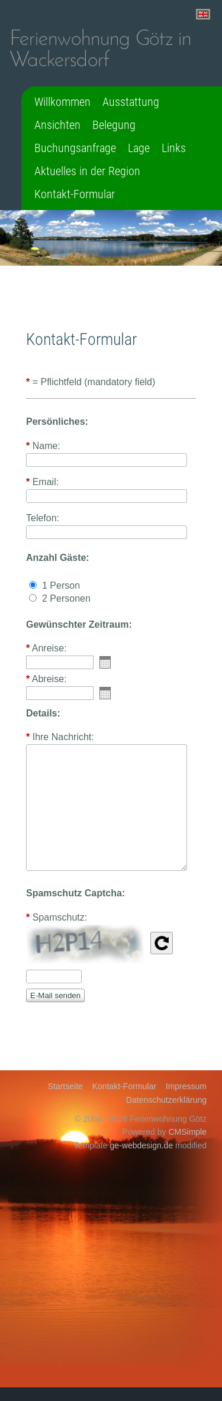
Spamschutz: (56, 917)
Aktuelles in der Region (87, 171)
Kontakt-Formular (74, 194)
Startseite (65, 1086)
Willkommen (62, 102)
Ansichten (57, 125)
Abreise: (46, 679)
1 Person (61, 585)
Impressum (186, 1086)
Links (174, 148)
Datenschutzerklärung (166, 1100)
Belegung (114, 125)
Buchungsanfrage (75, 148)
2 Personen (66, 598)
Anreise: (46, 648)
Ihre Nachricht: (60, 737)
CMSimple (187, 1132)
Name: (43, 446)
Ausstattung (130, 102)
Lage (139, 148)
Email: (42, 482)
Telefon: (42, 518)
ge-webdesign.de (141, 1145)
